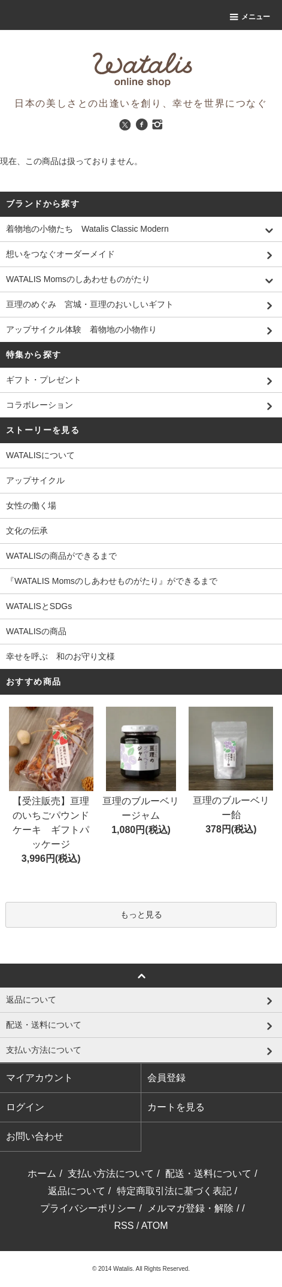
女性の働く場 (31, 505)
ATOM (154, 1226)
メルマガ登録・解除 (190, 1208)
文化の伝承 (27, 530)
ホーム (42, 1173)
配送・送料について (208, 1173)
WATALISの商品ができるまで (61, 556)
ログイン (25, 1107)
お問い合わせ (34, 1136)
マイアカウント (39, 1078)
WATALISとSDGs (39, 606)
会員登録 (166, 1078)
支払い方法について (111, 1173)
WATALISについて (40, 455)
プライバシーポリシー (88, 1208)
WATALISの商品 (36, 631)
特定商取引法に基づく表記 (174, 1191)
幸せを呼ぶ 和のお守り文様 (60, 656)
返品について (76, 1191)
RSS (124, 1226)
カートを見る (176, 1107)
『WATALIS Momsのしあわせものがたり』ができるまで (111, 581)
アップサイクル (35, 480)
